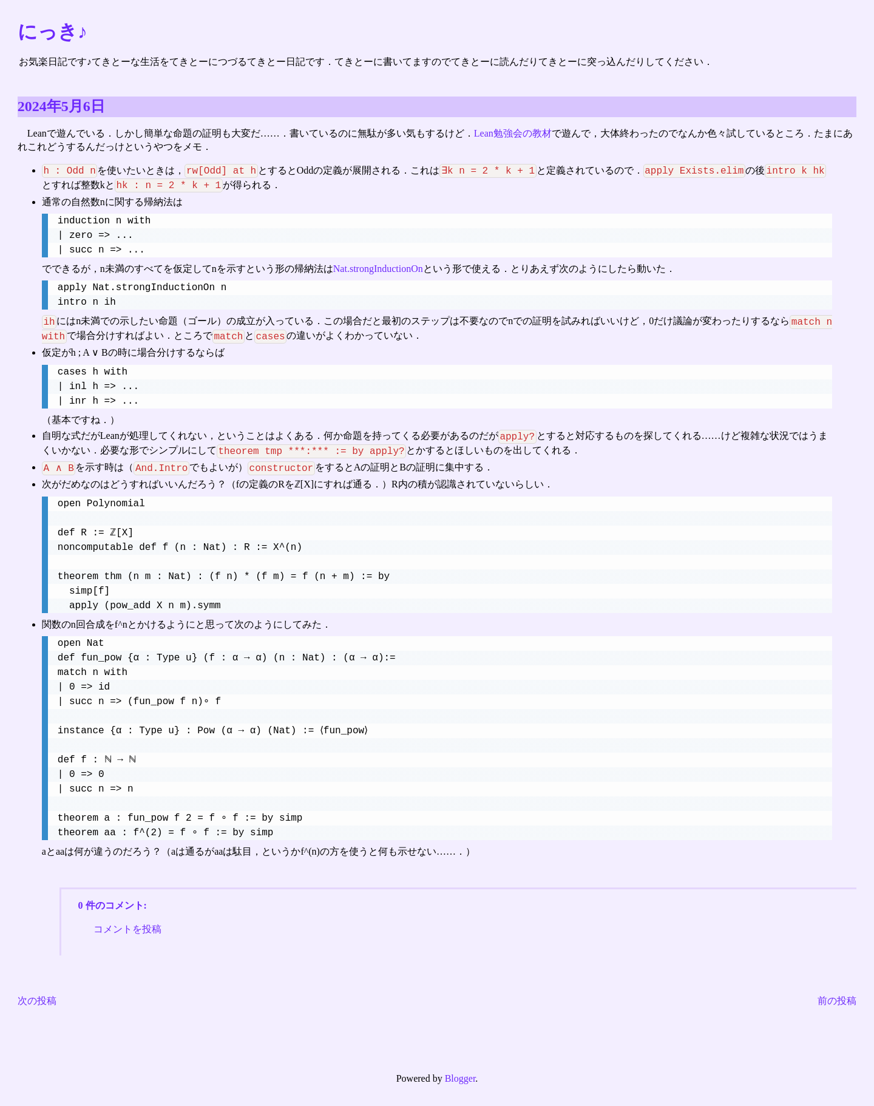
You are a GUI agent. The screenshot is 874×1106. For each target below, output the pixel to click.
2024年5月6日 (61, 106)
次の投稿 (37, 1002)
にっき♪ (52, 31)
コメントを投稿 (127, 930)
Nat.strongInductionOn (378, 269)
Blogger (460, 1080)
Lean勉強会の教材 (513, 133)
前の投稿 (837, 1002)
